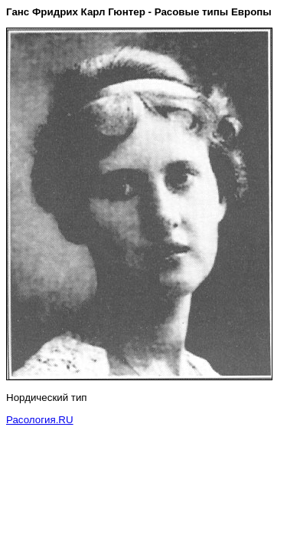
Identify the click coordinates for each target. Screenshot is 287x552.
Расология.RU (39, 420)
